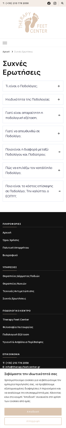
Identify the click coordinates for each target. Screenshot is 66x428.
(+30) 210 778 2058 (16, 363)
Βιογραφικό (10, 255)
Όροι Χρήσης (11, 240)
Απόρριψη (33, 421)
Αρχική (7, 232)
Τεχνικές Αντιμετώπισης (18, 291)
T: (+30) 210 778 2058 (16, 3)
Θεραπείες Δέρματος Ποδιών (21, 276)
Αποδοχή (33, 411)
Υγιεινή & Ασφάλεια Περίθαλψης (23, 342)
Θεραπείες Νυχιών (14, 283)
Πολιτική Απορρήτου (16, 247)
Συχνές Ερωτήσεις (14, 298)
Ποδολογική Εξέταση (16, 334)
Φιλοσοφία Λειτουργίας (18, 327)
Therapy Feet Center (16, 319)
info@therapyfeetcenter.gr (21, 367)
